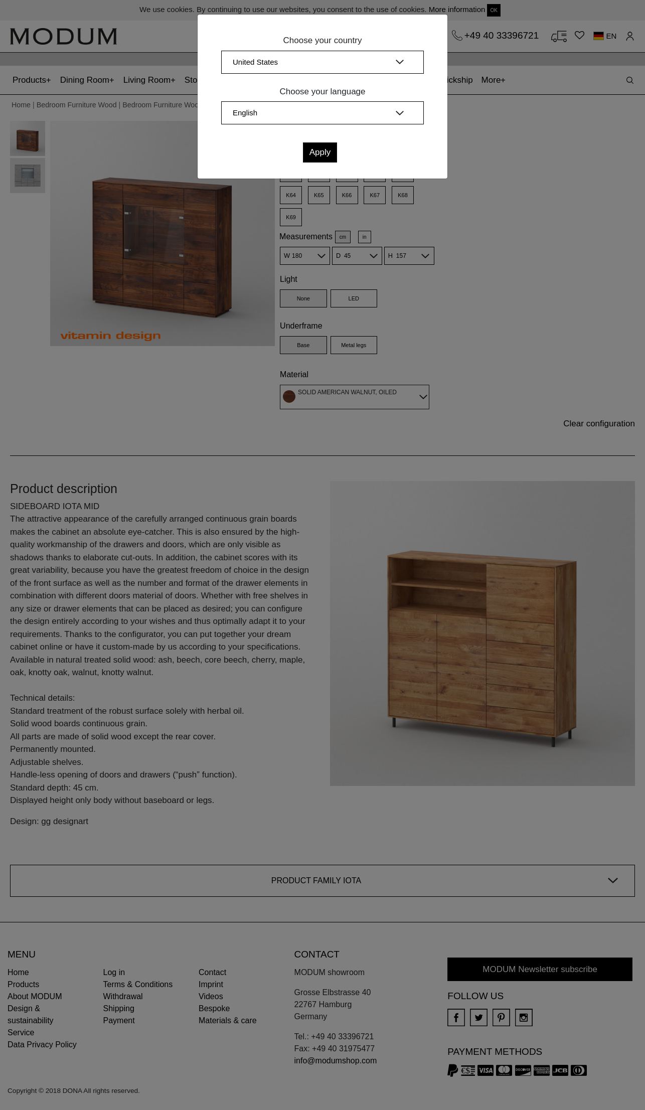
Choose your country (322, 40)
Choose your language (322, 91)
